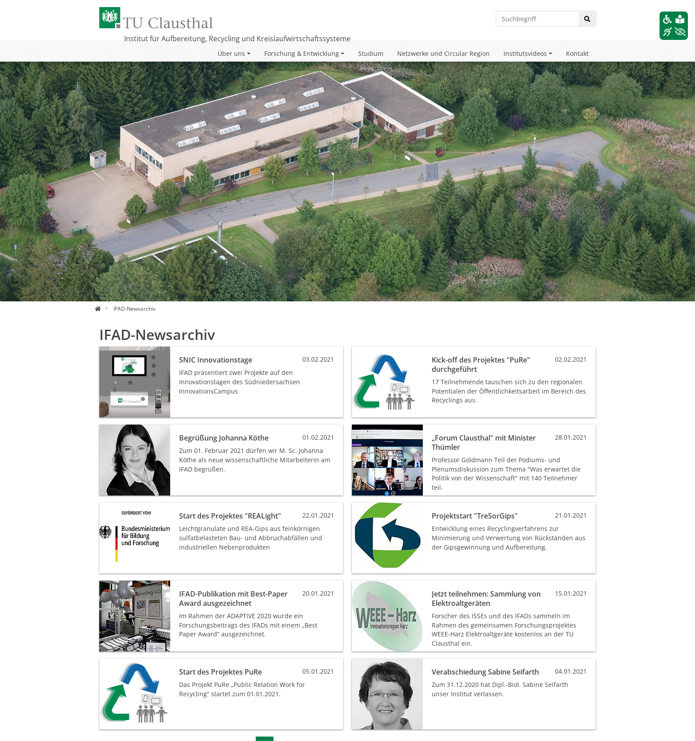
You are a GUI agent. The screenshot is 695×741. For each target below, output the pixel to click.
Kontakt (577, 53)
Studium (370, 53)
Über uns (231, 53)
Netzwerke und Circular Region (443, 53)
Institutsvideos (525, 53)
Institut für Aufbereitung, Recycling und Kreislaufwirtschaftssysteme (237, 38)
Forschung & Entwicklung (301, 53)
